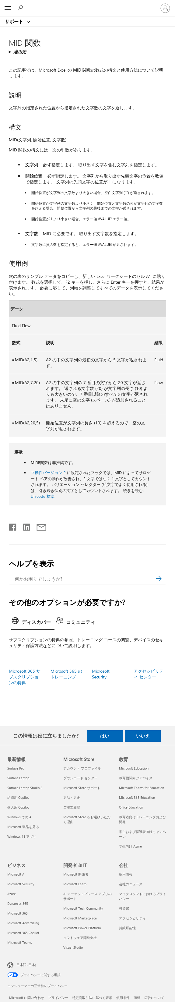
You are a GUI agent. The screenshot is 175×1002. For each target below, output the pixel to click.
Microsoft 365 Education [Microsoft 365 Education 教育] (137, 797)
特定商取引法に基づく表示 (92, 997)
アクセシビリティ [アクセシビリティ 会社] (132, 918)
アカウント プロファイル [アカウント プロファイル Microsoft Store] (82, 768)
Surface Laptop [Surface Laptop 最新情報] (18, 778)
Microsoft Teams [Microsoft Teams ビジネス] (19, 942)
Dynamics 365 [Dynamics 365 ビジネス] (17, 903)
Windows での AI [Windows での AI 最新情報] (19, 817)
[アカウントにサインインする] (165, 8)
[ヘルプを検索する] (21, 8)
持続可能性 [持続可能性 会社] (127, 928)
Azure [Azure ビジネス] (11, 893)
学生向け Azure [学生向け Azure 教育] (130, 846)
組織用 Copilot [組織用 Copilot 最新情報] (18, 797)
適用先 (19, 52)
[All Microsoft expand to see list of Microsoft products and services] (7, 8)
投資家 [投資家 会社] (124, 908)
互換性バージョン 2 (48, 472)
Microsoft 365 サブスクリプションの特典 (24, 676)
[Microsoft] (87, 4)
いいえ (143, 736)
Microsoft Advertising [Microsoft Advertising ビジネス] (23, 923)
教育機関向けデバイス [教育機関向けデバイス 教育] (135, 778)
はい (104, 736)
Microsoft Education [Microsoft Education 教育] (134, 768)
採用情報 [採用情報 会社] (125, 874)
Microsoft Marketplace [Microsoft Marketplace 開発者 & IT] (80, 918)
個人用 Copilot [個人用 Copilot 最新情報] (18, 807)
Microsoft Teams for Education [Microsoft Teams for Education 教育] (141, 787)
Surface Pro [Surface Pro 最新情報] (15, 768)
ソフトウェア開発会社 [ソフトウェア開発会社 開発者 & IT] (80, 937)
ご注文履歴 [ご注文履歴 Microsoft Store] (71, 807)
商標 (137, 997)
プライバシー (58, 997)
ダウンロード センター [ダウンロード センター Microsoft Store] (80, 778)
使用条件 (123, 997)
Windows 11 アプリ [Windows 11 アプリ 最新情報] (21, 836)
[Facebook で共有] (13, 526)
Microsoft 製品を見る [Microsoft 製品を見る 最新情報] (23, 826)
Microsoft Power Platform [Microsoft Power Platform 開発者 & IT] (82, 928)
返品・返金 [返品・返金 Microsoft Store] (71, 797)
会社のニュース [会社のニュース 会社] (130, 884)
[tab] (32, 622)
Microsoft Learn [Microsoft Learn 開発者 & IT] (74, 884)
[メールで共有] (38, 526)
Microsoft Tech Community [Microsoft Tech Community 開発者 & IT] (83, 908)
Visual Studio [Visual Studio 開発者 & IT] (73, 947)
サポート (14, 21)
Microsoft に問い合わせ (26, 997)
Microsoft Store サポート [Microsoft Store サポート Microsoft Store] (81, 787)
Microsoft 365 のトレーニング (66, 674)
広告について (154, 997)
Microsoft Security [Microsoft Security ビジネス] (20, 884)
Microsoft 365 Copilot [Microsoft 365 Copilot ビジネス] (23, 932)
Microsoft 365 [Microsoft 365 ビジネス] (17, 913)
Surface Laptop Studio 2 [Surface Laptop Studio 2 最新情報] (24, 787)
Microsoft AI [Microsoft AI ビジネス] (16, 874)
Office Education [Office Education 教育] (131, 807)
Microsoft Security (101, 674)
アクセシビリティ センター (148, 674)
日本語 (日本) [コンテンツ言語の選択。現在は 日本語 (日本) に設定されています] (26, 964)
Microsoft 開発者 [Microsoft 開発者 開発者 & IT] (75, 874)
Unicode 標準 (42, 496)
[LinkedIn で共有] (24, 526)
